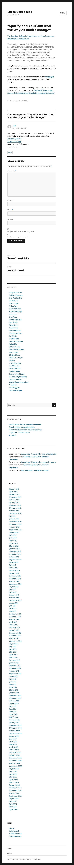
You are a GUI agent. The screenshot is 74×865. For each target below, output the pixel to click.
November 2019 (15, 554)
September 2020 (15, 530)
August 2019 (13, 562)
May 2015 (12, 611)
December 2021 (15, 505)
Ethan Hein (13, 325)
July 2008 (13, 771)
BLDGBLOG (13, 301)
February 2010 (14, 720)
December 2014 (15, 614)
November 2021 (15, 508)
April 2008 (13, 780)
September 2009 (15, 733)
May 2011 (12, 685)
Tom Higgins (14, 388)
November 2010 (15, 698)
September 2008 (15, 766)
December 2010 (15, 695)
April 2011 (13, 687)
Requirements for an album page (22, 427)
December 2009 (15, 725)
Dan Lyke (12, 314)
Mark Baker (14, 352)
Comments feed (15, 834)
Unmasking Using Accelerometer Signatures (38, 454)
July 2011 (12, 679)
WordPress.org (15, 836)
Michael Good (14, 355)
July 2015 (12, 606)
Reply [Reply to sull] (10, 152)
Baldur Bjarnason (16, 295)
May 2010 (12, 712)
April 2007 (13, 809)
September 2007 (15, 796)
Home (9, 848)
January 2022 (14, 503)
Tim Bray (13, 385)
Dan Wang (13, 317)
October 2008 (14, 763)
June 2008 (13, 774)
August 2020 (14, 532)
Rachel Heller (14, 371)
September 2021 (15, 513)
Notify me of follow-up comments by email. (20, 231)
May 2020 (13, 541)
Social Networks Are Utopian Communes (25, 424)
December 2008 (15, 758)
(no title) (12, 435)
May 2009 (13, 744)
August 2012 (13, 644)
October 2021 (14, 511)
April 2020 (13, 543)
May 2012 (12, 652)
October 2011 (14, 671)
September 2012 (15, 641)
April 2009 (13, 747)
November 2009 (15, 728)
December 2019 (15, 551)
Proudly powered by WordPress (30, 859)
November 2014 (15, 617)
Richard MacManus (16, 374)
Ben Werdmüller (15, 298)
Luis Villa (13, 344)
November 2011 (15, 668)
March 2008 (14, 782)
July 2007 (12, 801)
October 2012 (14, 638)
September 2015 (15, 600)
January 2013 (14, 630)
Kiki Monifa (14, 339)
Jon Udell (12, 336)
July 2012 (12, 646)
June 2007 (13, 804)
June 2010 (13, 709)
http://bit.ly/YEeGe (14, 139)
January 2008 (14, 785)
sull (14, 126)
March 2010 (13, 717)
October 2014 (14, 619)
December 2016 (15, 576)
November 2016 (15, 579)
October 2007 (14, 793)
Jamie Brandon (15, 331)
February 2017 (14, 570)
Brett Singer (14, 303)
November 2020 (15, 524)
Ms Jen (12, 360)
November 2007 (15, 790)
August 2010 (14, 704)
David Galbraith (15, 320)
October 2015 (14, 598)
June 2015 (12, 608)
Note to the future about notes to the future (25, 430)
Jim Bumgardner (15, 333)
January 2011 (14, 693)
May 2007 (13, 807)
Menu (62, 13)
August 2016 (13, 587)
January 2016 (14, 595)
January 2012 (14, 663)
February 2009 (15, 752)
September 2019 (15, 560)
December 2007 (15, 788)
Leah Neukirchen (16, 341)
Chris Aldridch (15, 309)
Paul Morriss (14, 366)
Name (10, 200)
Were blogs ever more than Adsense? (35, 470)
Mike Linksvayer (16, 358)
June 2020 (13, 538)
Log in (11, 828)
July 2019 (12, 565)
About (9, 853)
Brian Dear (13, 306)
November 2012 (15, 636)
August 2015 (13, 603)
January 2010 (14, 723)
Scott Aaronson (15, 379)
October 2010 (14, 701)
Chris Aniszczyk (15, 311)
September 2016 (15, 584)
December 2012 (15, 633)
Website (10, 219)
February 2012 (14, 660)
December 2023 (15, 497)
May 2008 (13, 777)
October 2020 (14, 527)
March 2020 (14, 546)
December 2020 (15, 522)
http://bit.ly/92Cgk (14, 141)
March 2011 (13, 690)
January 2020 (14, 549)
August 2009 (14, 736)
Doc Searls (13, 322)
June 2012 (12, 649)
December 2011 (15, 666)
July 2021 (12, 516)
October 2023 (14, 500)
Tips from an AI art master (19, 432)
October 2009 (14, 731)
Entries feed (14, 831)
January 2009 (14, 755)
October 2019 (14, 557)
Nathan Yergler (15, 363)
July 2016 (12, 589)
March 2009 (14, 750)
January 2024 (14, 494)
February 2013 (14, 627)
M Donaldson (14, 347)
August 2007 (14, 799)
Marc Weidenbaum (16, 350)
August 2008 (14, 769)
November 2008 (15, 761)
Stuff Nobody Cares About (19, 382)
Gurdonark (13, 328)
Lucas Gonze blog (19, 11)
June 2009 (13, 742)
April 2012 (13, 655)
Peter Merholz (14, 369)
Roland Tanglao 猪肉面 (18, 377)
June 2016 (12, 592)
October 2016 (14, 581)
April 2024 (13, 492)
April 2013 (13, 622)
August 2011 (13, 676)
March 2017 (13, 568)
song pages (49, 77)
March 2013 (13, 625)
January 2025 (14, 489)
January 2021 (14, 519)
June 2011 (12, 682)
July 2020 (12, 535)
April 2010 (13, 714)
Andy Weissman (15, 292)
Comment (11, 171)
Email (10, 210)
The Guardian (12, 36)
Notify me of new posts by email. (17, 237)
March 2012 (13, 657)
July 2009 (13, 739)
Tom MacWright (15, 390)
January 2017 (14, 573)
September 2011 (15, 674)
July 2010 (12, 706)
